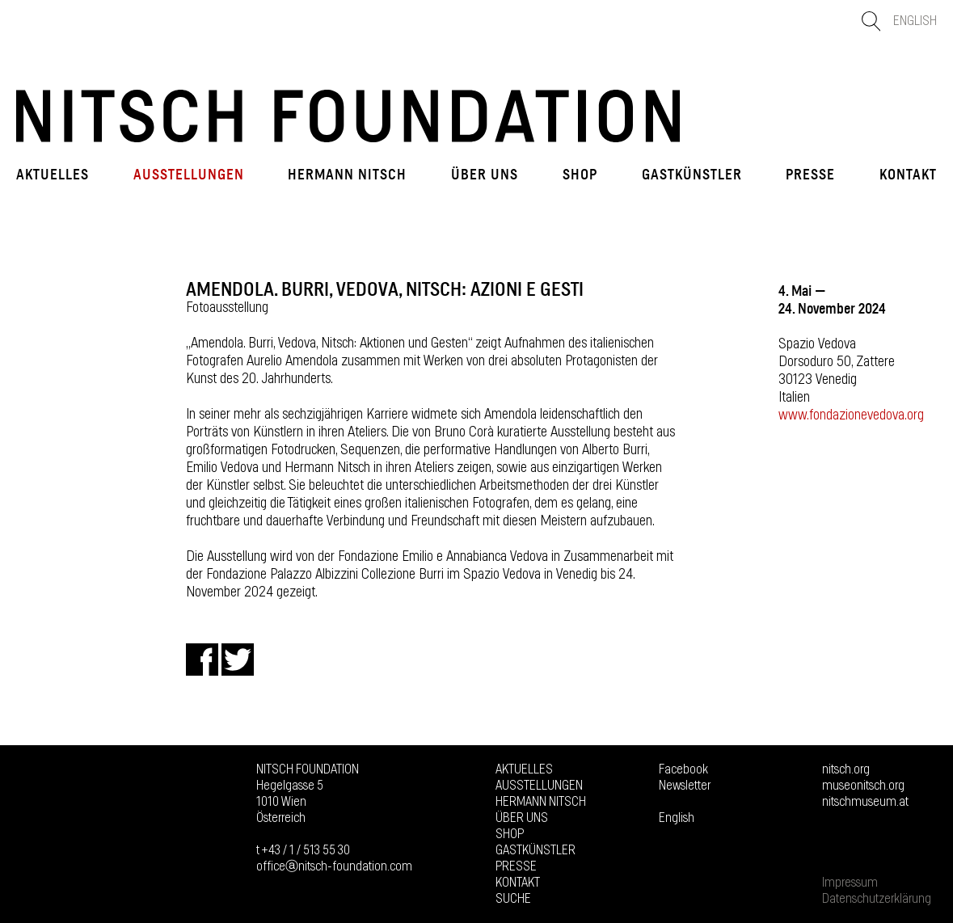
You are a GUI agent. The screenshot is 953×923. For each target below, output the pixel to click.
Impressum (850, 882)
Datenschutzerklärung (876, 898)
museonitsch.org (863, 785)
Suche (513, 898)
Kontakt (908, 174)
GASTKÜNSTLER (692, 174)
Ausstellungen (188, 174)
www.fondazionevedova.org (851, 415)
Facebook (683, 769)
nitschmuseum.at (865, 801)
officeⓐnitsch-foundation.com (334, 866)
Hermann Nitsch (347, 174)
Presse (810, 174)
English (915, 21)
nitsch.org (846, 769)
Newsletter (685, 785)
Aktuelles (52, 174)
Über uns (484, 174)
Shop (580, 174)
